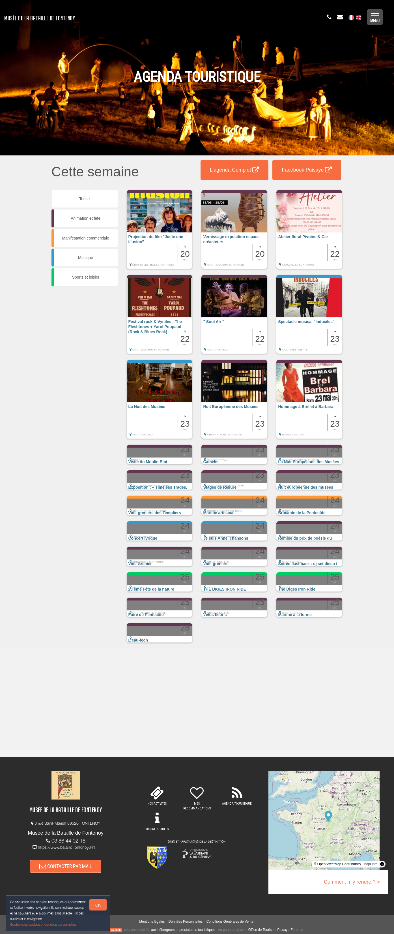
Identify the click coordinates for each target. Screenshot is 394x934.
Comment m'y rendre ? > (352, 882)
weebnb (116, 930)
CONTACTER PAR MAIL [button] (65, 866)
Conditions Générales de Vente (229, 922)
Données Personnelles (186, 922)
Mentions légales (152, 922)
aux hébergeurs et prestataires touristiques (183, 930)
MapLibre (370, 864)
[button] (159, 232)
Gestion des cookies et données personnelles (43, 924)
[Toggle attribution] (382, 864)
